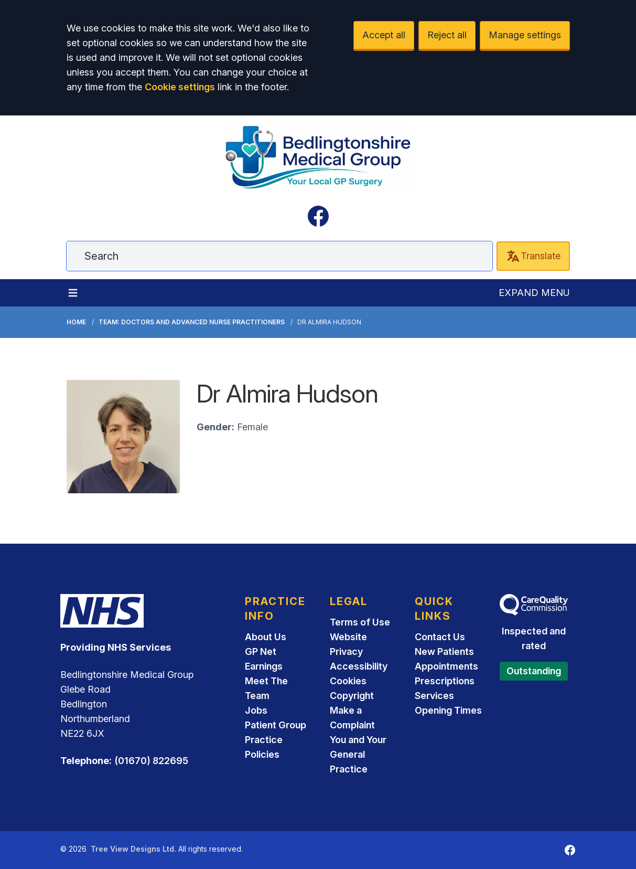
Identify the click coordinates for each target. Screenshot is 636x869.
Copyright (352, 695)
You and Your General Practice (358, 754)
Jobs (256, 710)
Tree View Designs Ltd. (133, 848)
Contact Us (440, 636)
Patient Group (275, 724)
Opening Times (448, 710)
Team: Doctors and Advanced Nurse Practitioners (192, 322)
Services (434, 695)
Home (76, 322)
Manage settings (525, 34)
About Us (265, 636)
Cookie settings (180, 86)
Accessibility (358, 666)
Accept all (383, 34)
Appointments (446, 666)
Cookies (348, 680)
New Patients (444, 651)
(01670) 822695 (151, 760)
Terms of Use (360, 622)
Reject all (447, 34)
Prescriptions (445, 680)
